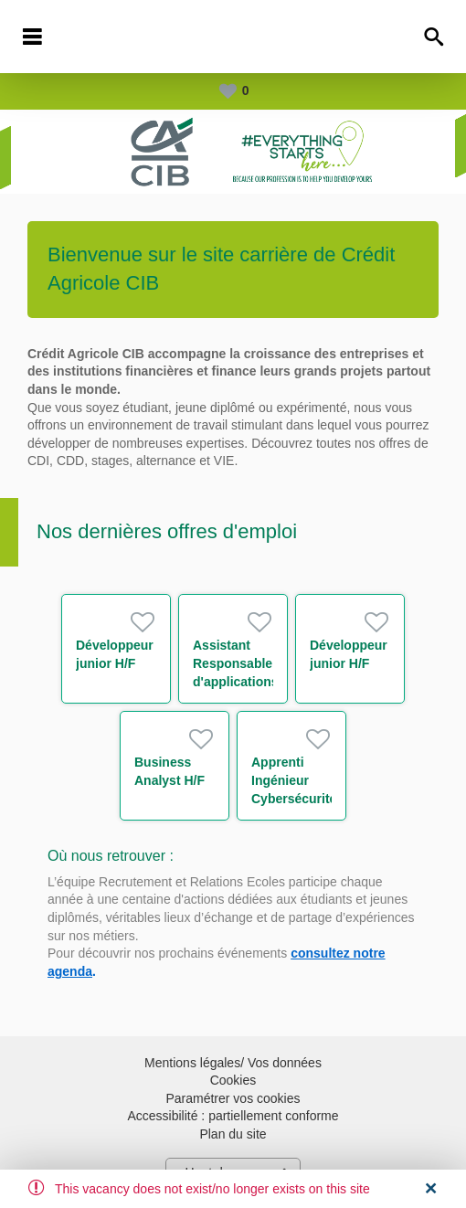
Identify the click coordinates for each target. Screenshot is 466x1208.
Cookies (233, 1080)
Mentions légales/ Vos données (233, 1062)
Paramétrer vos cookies (232, 1098)
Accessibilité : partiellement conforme (232, 1115)
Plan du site (232, 1134)
